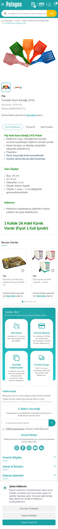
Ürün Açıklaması (12, 127)
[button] (22, 301)
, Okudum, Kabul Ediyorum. (25, 429)
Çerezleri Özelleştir (29, 508)
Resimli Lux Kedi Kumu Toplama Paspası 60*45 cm (13, 282)
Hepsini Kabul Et (29, 522)
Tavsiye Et (30, 127)
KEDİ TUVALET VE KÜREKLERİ (35, 20)
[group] (29, 53)
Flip (3, 96)
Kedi (17, 20)
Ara (52, 13)
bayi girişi (31, 115)
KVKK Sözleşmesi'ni (15, 429)
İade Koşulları (47, 127)
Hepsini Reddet (29, 515)
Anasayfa (6, 20)
